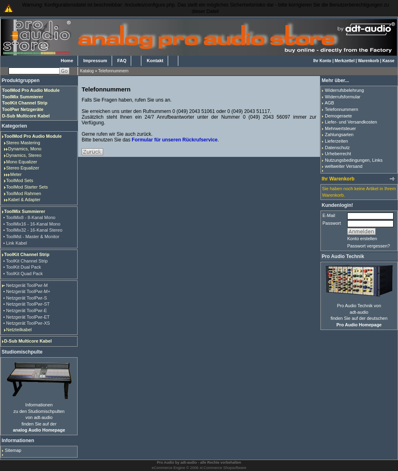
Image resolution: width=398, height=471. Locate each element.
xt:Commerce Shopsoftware (222, 468)
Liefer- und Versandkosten (351, 121)
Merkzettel (345, 61)
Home (67, 60)
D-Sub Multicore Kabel (28, 341)
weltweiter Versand (343, 166)
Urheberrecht (338, 153)
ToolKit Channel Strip (27, 254)
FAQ (122, 60)
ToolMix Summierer (24, 211)
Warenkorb (368, 61)
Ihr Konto (322, 61)
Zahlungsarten (339, 134)
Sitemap (13, 450)
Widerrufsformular (342, 96)
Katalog (87, 71)
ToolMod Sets (19, 180)
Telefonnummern (113, 71)
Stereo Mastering (23, 142)
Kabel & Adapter (24, 199)
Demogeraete (338, 115)
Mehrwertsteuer (340, 128)
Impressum (95, 60)
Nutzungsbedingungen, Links (354, 160)
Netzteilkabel (19, 329)
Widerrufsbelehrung (344, 90)
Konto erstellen (362, 238)
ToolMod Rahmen (23, 193)
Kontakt (155, 60)
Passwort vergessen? (368, 245)
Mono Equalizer (21, 161)
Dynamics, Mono (24, 148)
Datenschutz (337, 147)
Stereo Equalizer (22, 167)
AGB (329, 102)
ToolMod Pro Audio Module (33, 136)
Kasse (388, 61)
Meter (16, 174)
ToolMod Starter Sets (27, 186)
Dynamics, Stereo (23, 155)
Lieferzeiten (336, 141)
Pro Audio (165, 462)
